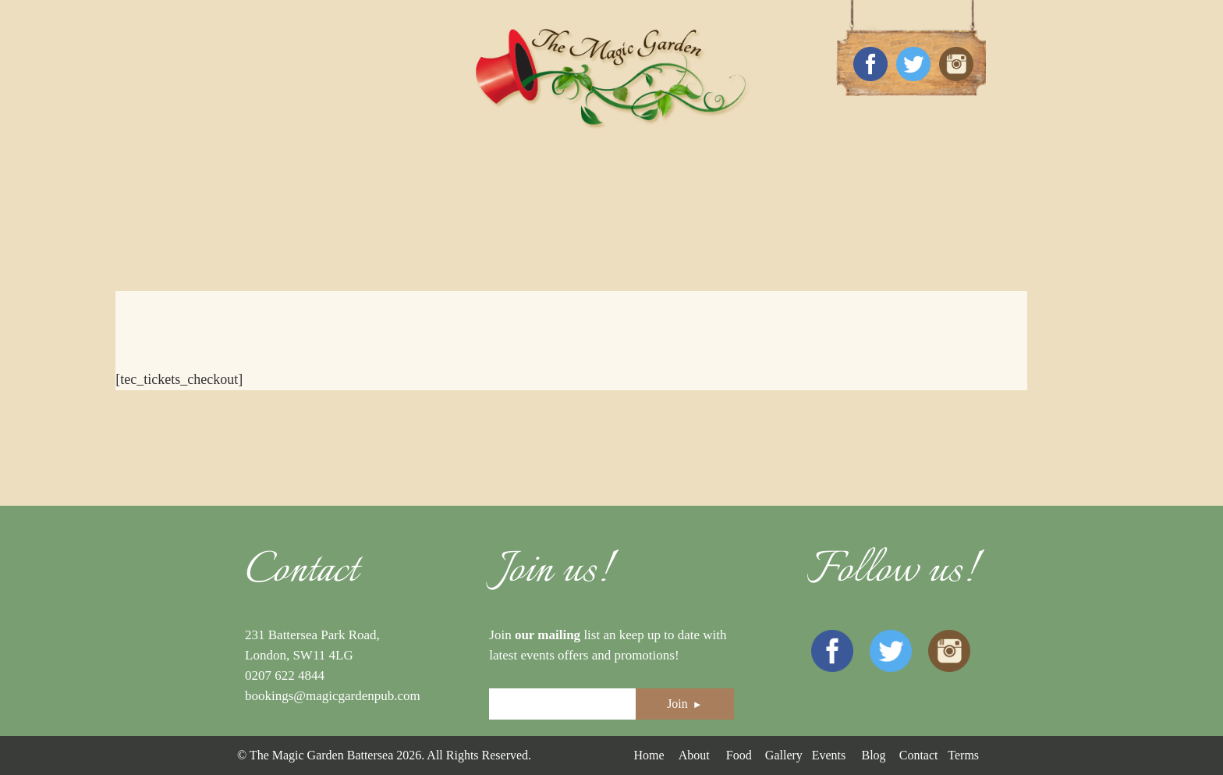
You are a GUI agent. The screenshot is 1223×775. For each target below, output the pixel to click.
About (694, 755)
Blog (873, 755)
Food (739, 755)
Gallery (784, 755)
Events (829, 755)
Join (685, 703)
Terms (963, 755)
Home (648, 755)
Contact (918, 755)
